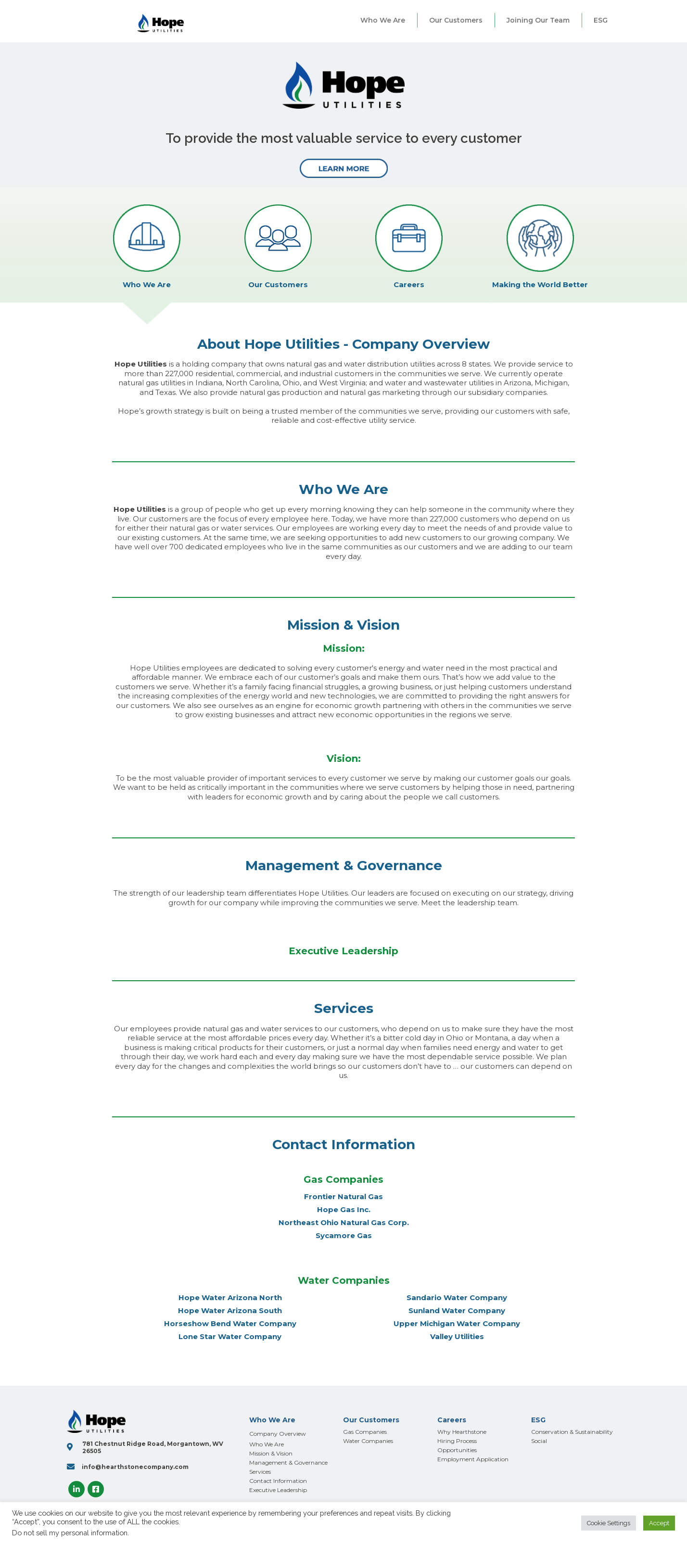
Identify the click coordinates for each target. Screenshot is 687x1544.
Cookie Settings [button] (608, 1523)
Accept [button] (659, 1523)
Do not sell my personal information (69, 1533)
